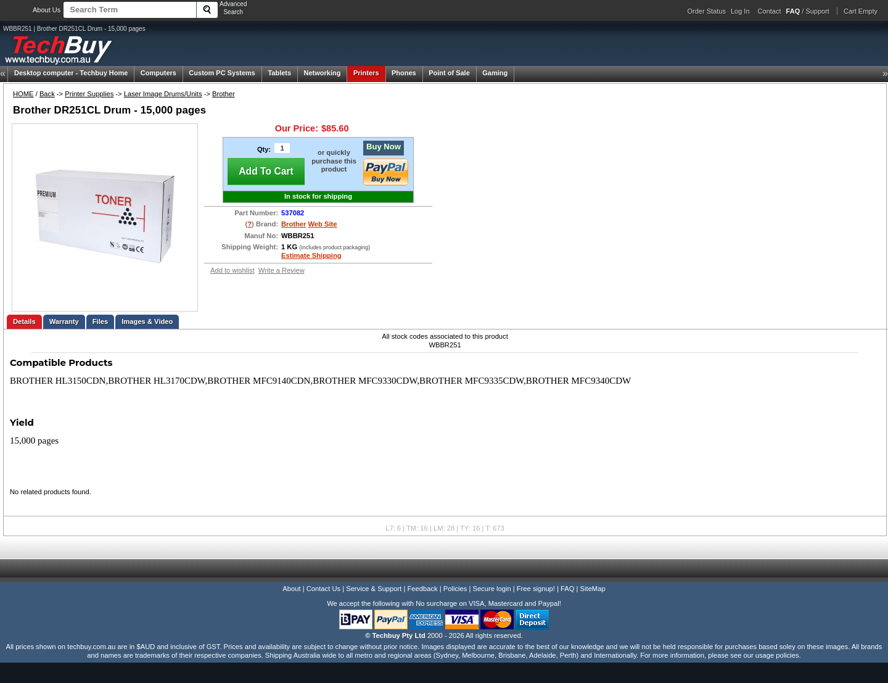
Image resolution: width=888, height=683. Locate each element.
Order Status (707, 11)
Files (100, 321)
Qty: (264, 149)
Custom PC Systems (222, 73)
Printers (366, 73)
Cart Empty (861, 11)
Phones (404, 73)
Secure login (491, 588)
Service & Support (373, 588)
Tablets (279, 73)
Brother (223, 93)
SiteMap (593, 588)
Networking (322, 73)
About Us (46, 10)
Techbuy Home (71, 73)
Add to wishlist (232, 270)
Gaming (495, 73)
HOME (23, 93)
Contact (769, 11)
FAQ (567, 588)
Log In (740, 11)
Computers (158, 73)
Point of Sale (449, 73)
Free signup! (536, 588)
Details (24, 321)
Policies (455, 588)
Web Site (322, 224)
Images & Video (147, 321)
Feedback (422, 588)
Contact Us (323, 588)
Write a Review (281, 270)
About (291, 588)
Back (47, 93)
